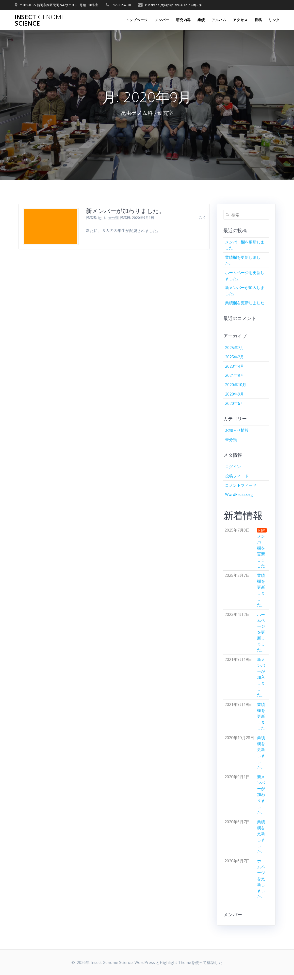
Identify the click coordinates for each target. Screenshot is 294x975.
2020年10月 (235, 384)
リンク (274, 19)
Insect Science (40, 20)
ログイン (233, 466)
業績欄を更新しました (244, 302)
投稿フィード (237, 476)
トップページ (137, 19)
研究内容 (183, 19)
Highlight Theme (175, 962)
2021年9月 (234, 375)
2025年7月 (234, 347)
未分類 (113, 217)
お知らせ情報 (237, 430)
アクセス (240, 19)
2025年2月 (234, 357)
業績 (201, 19)
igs (100, 217)
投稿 (258, 19)
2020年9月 (234, 394)
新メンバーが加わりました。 (125, 211)
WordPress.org (239, 494)
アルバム (219, 19)
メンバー (162, 19)
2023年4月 (234, 366)
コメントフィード (241, 485)
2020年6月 (234, 403)
